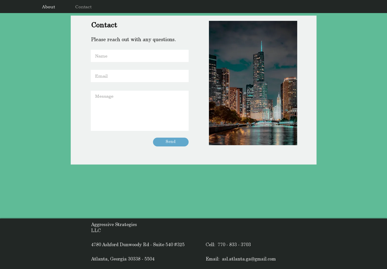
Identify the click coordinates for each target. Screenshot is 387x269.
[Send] (171, 142)
